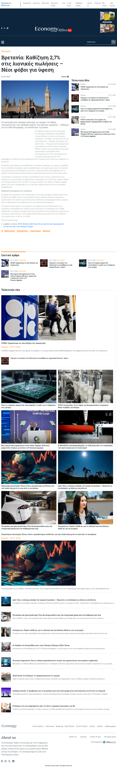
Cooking (97, 3)
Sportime (45, 3)
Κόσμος (6, 51)
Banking (59, 726)
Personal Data (110, 737)
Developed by (103, 742)
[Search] (98, 42)
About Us (73, 737)
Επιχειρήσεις (38, 726)
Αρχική (83, 737)
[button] (2, 42)
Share (65, 76)
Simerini (36, 3)
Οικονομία (49, 726)
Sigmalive (27, 3)
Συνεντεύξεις (82, 726)
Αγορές (100, 726)
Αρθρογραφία (110, 726)
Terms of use (95, 737)
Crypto (92, 726)
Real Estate (69, 726)
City (63, 3)
